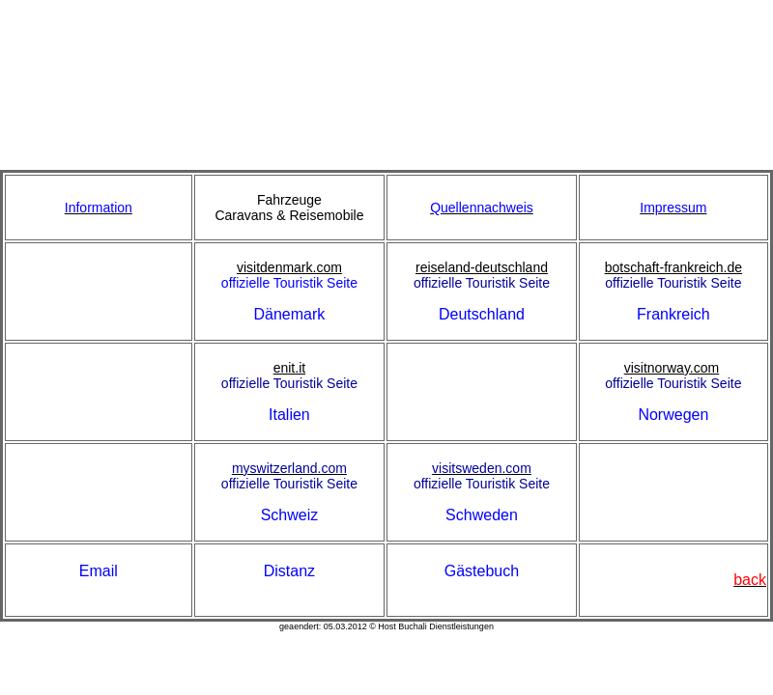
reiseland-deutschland (481, 267)
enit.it (289, 367)
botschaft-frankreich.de (673, 267)
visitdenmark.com (289, 267)
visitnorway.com (672, 367)
